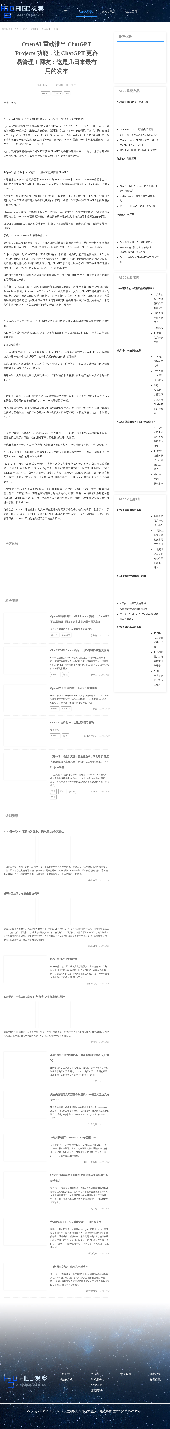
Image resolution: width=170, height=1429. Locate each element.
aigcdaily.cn (56, 1411)
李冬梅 (94, 635)
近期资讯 (11, 816)
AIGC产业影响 (129, 499)
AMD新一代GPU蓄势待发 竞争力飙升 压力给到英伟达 (34, 831)
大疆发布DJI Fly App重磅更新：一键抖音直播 (75, 1222)
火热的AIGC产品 (125, 214)
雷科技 (94, 1042)
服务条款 (155, 1379)
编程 (65, 674)
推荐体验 (11, 544)
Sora (56, 29)
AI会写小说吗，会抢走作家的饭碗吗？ (158, 558)
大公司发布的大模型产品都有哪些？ (135, 288)
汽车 (53, 791)
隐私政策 (155, 1374)
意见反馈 (126, 1374)
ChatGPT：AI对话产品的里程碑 (136, 129)
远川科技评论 (90, 736)
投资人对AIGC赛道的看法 (158, 375)
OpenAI (34, 29)
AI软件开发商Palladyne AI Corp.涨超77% (73, 1137)
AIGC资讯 (86, 11)
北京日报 (92, 946)
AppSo (94, 792)
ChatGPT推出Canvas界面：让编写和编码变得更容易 (79, 650)
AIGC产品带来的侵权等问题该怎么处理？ (158, 437)
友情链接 (96, 1384)
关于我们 (67, 1374)
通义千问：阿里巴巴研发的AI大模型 (138, 150)
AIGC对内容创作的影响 (129, 510)
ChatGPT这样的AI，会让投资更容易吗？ (73, 722)
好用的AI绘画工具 (126, 158)
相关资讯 (11, 600)
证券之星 (92, 1124)
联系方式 (67, 1379)
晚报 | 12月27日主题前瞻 (63, 959)
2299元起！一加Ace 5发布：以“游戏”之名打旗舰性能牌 (34, 996)
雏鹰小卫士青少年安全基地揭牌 (21, 893)
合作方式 (96, 1374)
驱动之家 (92, 1253)
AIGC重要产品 (129, 91)
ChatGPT (46, 29)
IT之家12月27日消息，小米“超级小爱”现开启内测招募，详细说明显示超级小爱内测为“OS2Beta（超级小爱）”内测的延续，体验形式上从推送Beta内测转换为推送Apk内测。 (79, 1071)
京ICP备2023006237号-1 (128, 1411)
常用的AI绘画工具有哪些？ (134, 603)
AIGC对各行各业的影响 (129, 627)
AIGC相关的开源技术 (158, 338)
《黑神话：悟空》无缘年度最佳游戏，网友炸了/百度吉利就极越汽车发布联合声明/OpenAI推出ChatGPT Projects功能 (79, 762)
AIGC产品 (108, 11)
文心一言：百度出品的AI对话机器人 (138, 135)
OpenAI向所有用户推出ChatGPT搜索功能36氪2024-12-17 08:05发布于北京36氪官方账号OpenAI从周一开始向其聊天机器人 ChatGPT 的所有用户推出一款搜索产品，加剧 (79, 699)
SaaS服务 (96, 1379)
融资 (65, 735)
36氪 (95, 709)
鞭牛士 (94, 675)
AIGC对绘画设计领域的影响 (131, 576)
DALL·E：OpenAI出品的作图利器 (137, 206)
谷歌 (53, 797)
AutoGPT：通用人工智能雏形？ (136, 242)
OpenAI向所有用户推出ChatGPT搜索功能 (73, 688)
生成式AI (158, 328)
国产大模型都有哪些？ (158, 318)
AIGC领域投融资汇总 (158, 361)
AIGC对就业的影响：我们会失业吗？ (136, 422)
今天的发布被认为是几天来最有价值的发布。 (71, 629)
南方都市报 (91, 1291)
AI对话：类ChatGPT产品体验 (132, 102)
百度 (62, 791)
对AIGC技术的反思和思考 (158, 479)
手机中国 (92, 880)
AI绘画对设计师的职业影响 (134, 609)
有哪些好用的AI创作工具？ (158, 521)
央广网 (94, 1208)
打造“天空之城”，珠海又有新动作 (69, 1266)
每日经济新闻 (90, 1162)
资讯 (25, 29)
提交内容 (96, 1390)
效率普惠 (54, 730)
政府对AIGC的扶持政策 (129, 350)
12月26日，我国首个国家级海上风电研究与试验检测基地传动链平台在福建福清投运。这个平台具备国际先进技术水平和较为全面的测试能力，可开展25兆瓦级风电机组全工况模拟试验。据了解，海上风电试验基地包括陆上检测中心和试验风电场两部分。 (79, 1195)
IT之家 (94, 1081)
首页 (64, 11)
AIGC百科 (131, 11)
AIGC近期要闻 (129, 278)
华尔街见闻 (91, 983)
